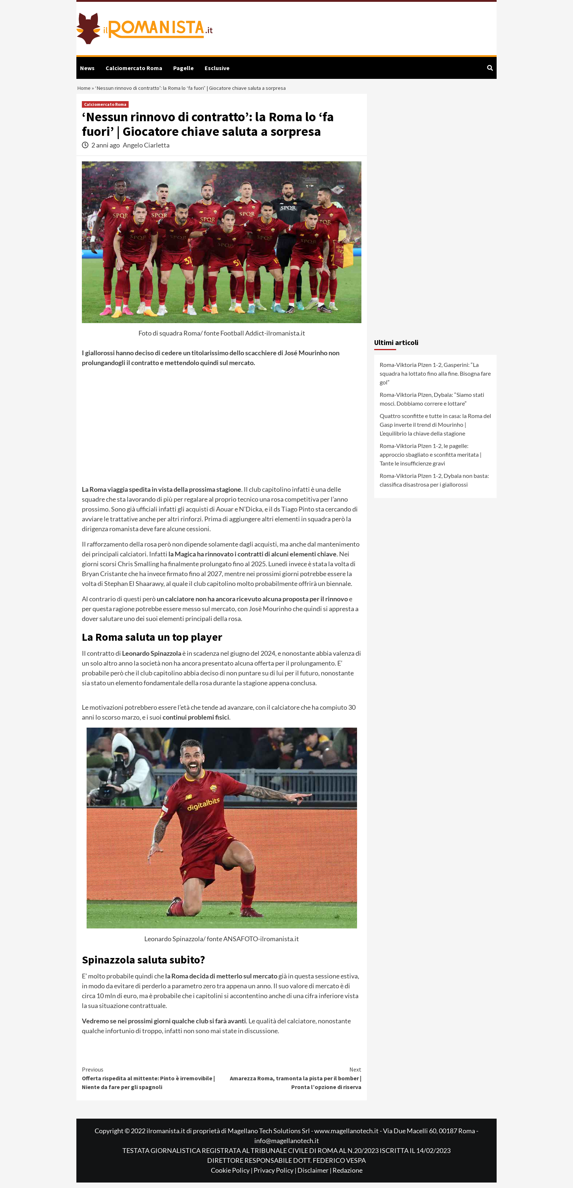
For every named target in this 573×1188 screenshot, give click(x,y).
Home (84, 91)
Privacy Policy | (275, 1176)
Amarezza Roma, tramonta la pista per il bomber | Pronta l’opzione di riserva (292, 1083)
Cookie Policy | (232, 1176)
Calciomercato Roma (134, 68)
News (87, 68)
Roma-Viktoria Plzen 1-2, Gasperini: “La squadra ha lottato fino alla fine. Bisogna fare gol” (435, 379)
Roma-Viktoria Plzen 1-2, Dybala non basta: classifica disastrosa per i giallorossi (434, 486)
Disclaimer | (315, 1176)
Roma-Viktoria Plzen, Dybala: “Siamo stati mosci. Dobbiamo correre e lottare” (432, 405)
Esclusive (217, 68)
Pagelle (183, 68)
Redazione (348, 1176)
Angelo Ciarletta (146, 151)
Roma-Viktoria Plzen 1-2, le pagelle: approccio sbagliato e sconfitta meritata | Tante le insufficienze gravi (431, 460)
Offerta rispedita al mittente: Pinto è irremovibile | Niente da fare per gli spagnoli (152, 1083)
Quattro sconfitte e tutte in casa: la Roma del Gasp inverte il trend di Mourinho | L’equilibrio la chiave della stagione (435, 430)
